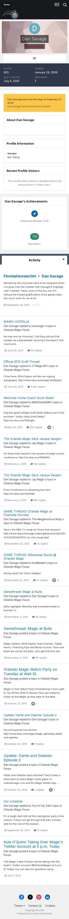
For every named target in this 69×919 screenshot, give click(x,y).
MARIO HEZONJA (16, 321)
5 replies (37, 743)
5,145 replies (36, 386)
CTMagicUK (39, 365)
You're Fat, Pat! (41, 805)
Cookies (50, 905)
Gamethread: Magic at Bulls (23, 592)
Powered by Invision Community (34, 913)
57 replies (40, 580)
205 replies (35, 427)
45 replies (39, 616)
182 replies (38, 463)
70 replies (41, 543)
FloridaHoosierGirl (20, 276)
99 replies (35, 350)
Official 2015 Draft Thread (21, 361)
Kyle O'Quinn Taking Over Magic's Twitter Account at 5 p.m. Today (33, 844)
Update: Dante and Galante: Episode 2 (30, 715)
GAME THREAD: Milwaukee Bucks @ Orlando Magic (30, 556)
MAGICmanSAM (41, 402)
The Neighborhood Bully (47, 519)
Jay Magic (38, 443)
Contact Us (35, 905)
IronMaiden (38, 562)
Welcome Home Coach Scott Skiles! (29, 398)
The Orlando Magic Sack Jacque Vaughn (32, 439)
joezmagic (38, 326)
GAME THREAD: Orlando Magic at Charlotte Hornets (28, 513)
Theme (19, 905)
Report (36, 304)
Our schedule (13, 801)
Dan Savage (52, 276)
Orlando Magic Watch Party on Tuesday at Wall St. (30, 671)
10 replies (41, 830)
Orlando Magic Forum (17, 329)
